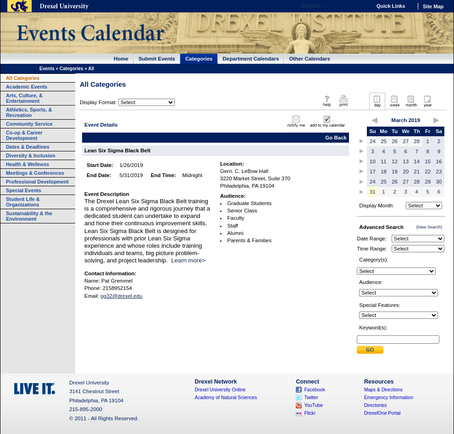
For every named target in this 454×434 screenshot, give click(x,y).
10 (373, 161)
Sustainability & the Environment (29, 216)
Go (362, 6)
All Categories (22, 78)
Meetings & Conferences (35, 173)
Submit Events (156, 58)
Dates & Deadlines (28, 147)
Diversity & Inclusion (30, 155)
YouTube (313, 405)
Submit (370, 350)
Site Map (433, 6)
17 (373, 171)
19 (395, 171)
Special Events (23, 190)
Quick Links (390, 6)
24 (373, 141)
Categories (199, 58)
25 (384, 141)
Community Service (29, 124)
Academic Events (26, 86)
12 (395, 161)
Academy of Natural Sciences (226, 397)
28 (417, 141)
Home (121, 58)
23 (439, 171)
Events (47, 68)
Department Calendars (251, 58)
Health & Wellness (27, 164)
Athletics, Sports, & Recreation (29, 112)
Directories (375, 405)
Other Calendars (309, 58)
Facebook (314, 389)
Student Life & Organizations (23, 201)
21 (417, 171)
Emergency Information (388, 397)
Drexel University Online (220, 389)
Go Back (336, 137)
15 (428, 161)
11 (384, 161)
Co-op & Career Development (24, 135)
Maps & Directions (383, 389)
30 (439, 181)
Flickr (310, 413)
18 (384, 171)
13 (406, 161)
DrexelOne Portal (382, 413)
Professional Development (37, 181)
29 (428, 181)
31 (373, 192)
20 (406, 171)
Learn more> (188, 260)
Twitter (311, 397)
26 (395, 141)
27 (406, 141)
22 (428, 171)
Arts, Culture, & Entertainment (24, 98)
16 (439, 161)
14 (417, 161)
